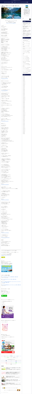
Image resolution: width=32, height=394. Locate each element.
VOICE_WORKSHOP (26, 8)
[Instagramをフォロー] (11, 360)
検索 (23, 18)
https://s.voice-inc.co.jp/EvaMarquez (5, 184)
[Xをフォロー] (8, 360)
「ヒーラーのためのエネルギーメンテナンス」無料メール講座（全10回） (9, 279)
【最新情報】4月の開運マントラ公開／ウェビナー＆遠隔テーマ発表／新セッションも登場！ (27, 24)
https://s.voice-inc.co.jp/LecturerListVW (5, 237)
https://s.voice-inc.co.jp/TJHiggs (4, 78)
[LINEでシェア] (8, 357)
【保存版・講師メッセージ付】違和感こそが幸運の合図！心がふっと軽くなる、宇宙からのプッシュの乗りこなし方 (27, 31)
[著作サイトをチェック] (7, 360)
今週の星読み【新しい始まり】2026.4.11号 (26, 28)
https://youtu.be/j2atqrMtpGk (4, 90)
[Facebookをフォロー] (10, 360)
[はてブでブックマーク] (17, 356)
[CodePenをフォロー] (14, 360)
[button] (14, 357)
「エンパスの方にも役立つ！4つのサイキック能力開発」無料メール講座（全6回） (10, 276)
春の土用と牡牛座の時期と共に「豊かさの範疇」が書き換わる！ (27, 26)
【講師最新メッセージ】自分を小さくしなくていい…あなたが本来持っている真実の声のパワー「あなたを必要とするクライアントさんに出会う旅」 (27, 34)
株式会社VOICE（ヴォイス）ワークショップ (5, 255)
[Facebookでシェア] (11, 356)
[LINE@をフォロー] (13, 360)
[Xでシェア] (4, 356)
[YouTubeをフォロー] (12, 360)
